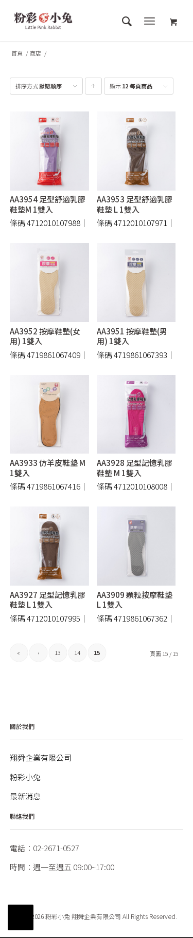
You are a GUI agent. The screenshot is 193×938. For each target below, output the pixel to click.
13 (58, 652)
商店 (35, 53)
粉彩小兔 (25, 777)
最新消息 (25, 796)
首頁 (17, 53)
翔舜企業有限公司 (41, 757)
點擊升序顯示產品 (93, 88)
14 (77, 652)
